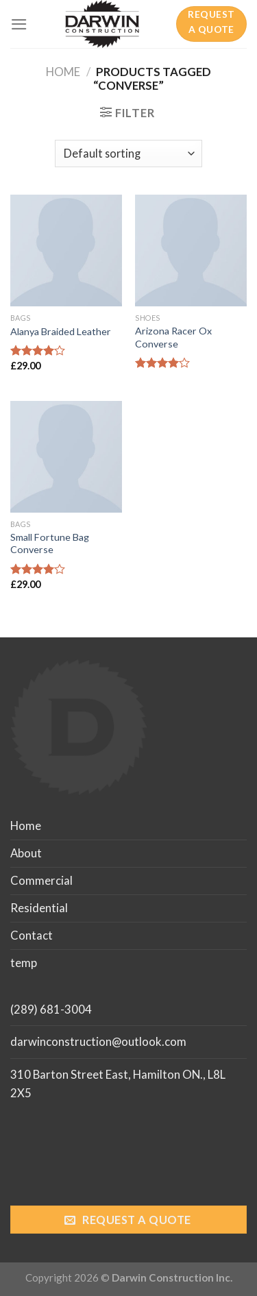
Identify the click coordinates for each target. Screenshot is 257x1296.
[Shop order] (128, 154)
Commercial (41, 880)
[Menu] (19, 24)
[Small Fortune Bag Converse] (66, 457)
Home (63, 71)
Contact (31, 935)
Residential (39, 908)
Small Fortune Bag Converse (49, 543)
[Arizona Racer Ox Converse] (191, 250)
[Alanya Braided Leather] (66, 250)
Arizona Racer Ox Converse (173, 337)
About (26, 853)
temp (23, 962)
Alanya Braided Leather (60, 331)
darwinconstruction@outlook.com (98, 1041)
